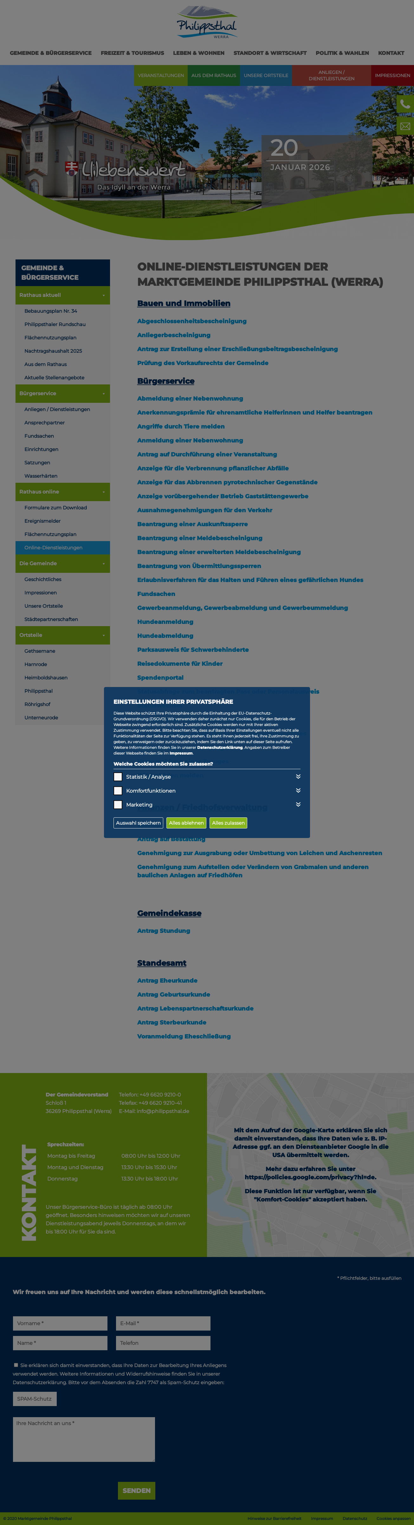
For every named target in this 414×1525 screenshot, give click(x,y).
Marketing (139, 805)
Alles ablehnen (186, 823)
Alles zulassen (228, 823)
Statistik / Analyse (148, 777)
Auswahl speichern (138, 823)
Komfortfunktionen (151, 791)
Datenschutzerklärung (220, 747)
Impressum (181, 753)
